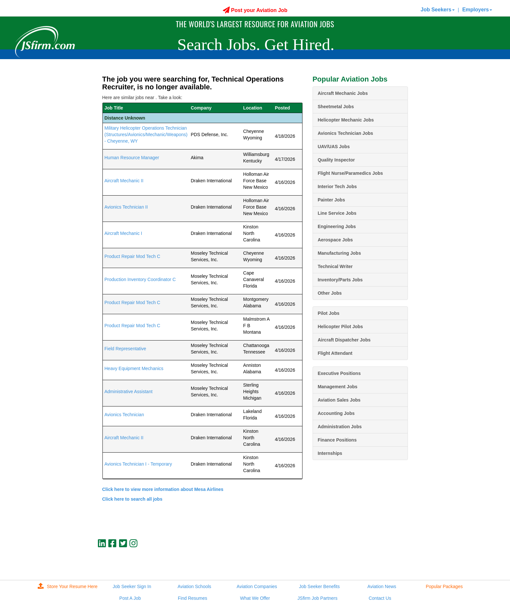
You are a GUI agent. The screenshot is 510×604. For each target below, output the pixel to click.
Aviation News (382, 586)
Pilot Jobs (329, 313)
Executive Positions (339, 373)
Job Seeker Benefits (319, 586)
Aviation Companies (257, 586)
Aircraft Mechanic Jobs (343, 93)
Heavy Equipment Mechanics (133, 368)
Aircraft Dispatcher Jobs (344, 339)
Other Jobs (330, 293)
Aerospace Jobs (335, 239)
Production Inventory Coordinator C (140, 279)
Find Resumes (192, 598)
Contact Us (380, 598)
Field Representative (125, 348)
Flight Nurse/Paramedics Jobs (350, 173)
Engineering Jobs (337, 226)
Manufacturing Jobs (339, 253)
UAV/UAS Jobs (334, 146)
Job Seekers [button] (437, 9)
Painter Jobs (331, 199)
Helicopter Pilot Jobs (340, 326)
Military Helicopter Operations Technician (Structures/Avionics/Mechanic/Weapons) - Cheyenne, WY (145, 134)
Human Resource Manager (131, 157)
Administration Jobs (340, 426)
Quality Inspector (336, 159)
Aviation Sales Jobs (339, 400)
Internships (330, 453)
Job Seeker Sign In (132, 586)
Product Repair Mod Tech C (132, 256)
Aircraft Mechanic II (123, 180)
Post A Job (130, 598)
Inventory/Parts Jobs (340, 279)
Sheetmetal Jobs (336, 106)
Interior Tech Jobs (337, 186)
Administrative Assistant (128, 391)
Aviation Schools (194, 586)
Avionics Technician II (126, 207)
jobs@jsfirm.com (396, 559)
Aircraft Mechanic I (123, 233)
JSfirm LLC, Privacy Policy (386, 565)
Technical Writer (335, 266)
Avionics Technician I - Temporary (138, 464)
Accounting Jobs (336, 413)
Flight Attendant (335, 353)
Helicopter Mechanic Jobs (346, 119)
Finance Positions (337, 440)
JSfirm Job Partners (318, 598)
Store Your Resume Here (68, 586)
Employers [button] (477, 9)
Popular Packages (444, 586)
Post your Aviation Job (255, 10)
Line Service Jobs (337, 213)
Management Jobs (337, 386)
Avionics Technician (124, 414)
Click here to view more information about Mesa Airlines (162, 489)
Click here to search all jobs (132, 499)
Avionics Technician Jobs (345, 133)
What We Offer (255, 598)
